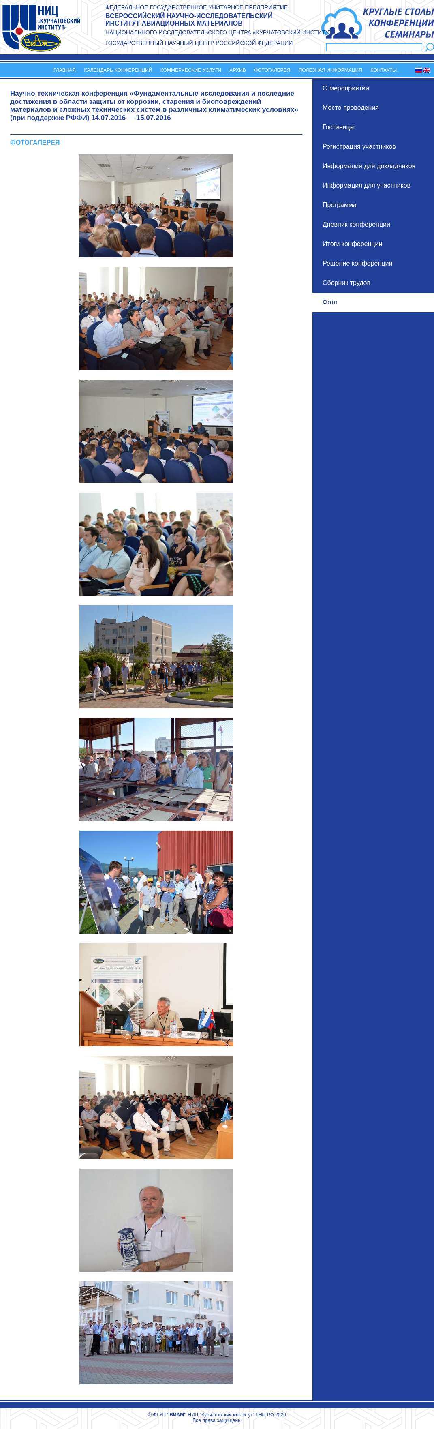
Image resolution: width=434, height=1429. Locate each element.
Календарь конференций (118, 70)
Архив (238, 70)
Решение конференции (357, 263)
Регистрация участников (359, 146)
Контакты (383, 70)
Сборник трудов (346, 282)
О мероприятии (346, 88)
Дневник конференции (356, 224)
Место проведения (351, 107)
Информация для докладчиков (369, 166)
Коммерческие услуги (190, 70)
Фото (330, 302)
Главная (64, 70)
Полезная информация (330, 70)
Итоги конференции (352, 243)
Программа (340, 204)
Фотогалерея (272, 70)
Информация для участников (366, 185)
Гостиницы (339, 127)
